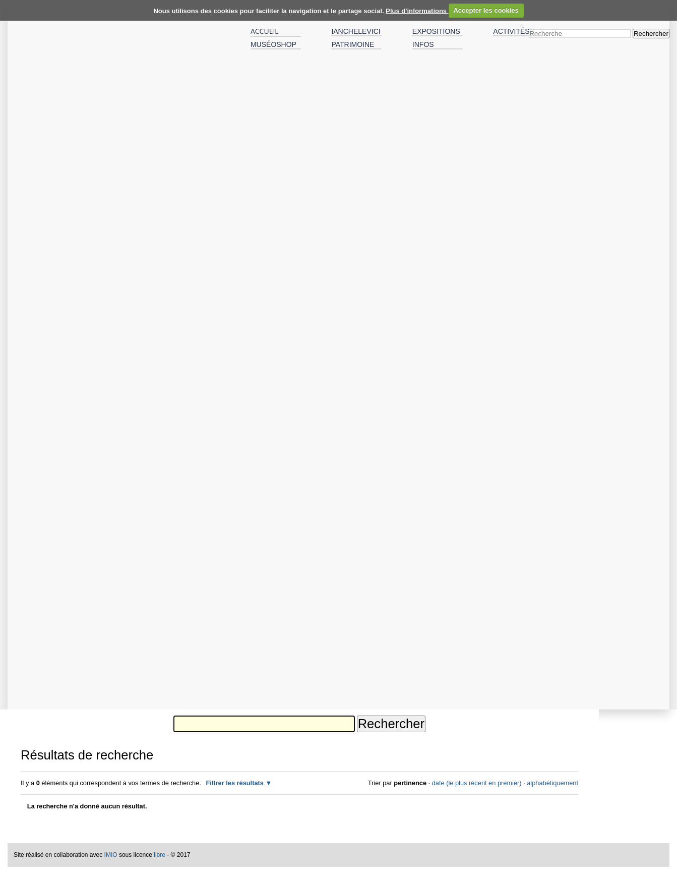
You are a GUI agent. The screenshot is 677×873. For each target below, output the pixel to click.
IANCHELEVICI (355, 31)
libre (159, 854)
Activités (511, 31)
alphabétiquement (552, 783)
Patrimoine (352, 44)
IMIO (110, 854)
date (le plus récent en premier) (477, 783)
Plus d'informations (417, 10)
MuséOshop (273, 44)
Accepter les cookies (485, 10)
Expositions (436, 31)
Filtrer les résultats (235, 783)
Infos (423, 44)
